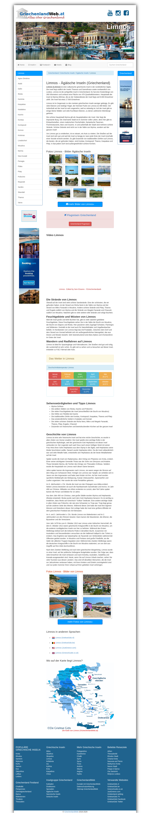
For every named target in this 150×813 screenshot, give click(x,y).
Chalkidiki (19, 787)
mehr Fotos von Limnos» (80, 622)
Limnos (49, 759)
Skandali (21, 192)
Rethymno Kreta (114, 764)
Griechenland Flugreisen (80, 224)
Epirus (18, 794)
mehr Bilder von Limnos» (80, 204)
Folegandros (82, 751)
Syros (79, 761)
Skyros (79, 769)
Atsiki (20, 84)
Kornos (20, 130)
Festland (45, 65)
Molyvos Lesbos (114, 774)
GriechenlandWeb (71, 812)
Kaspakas (22, 104)
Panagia (21, 161)
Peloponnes (20, 789)
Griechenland (53, 73)
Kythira (49, 766)
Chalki (79, 756)
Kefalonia (50, 761)
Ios (47, 764)
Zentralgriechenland (23, 792)
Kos (17, 769)
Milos (48, 751)
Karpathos (50, 771)
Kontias (21, 120)
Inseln (32, 65)
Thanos (21, 197)
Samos (18, 766)
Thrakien (19, 799)
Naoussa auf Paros (115, 761)
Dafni (20, 89)
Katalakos (22, 109)
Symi (79, 759)
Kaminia (21, 99)
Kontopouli (22, 125)
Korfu (18, 764)
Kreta (18, 754)
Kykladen (50, 784)
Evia (48, 769)
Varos (20, 203)
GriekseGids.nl (113, 784)
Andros (79, 766)
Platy (20, 172)
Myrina (20, 151)
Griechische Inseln (67, 73)
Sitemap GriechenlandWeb (87, 789)
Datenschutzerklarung (85, 787)
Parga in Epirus (114, 769)
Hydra (79, 774)
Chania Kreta (113, 759)
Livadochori (22, 140)
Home (21, 65)
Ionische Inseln (52, 797)
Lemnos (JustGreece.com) (64, 648)
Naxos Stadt (112, 766)
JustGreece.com (114, 792)
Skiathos (49, 754)
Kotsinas (21, 135)
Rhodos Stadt (113, 756)
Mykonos (19, 761)
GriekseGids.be (114, 787)
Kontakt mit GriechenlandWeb (88, 784)
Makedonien (20, 797)
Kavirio (20, 115)
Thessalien (20, 802)
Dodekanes (50, 787)
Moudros (21, 146)
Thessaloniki (112, 754)
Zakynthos (20, 771)
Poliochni (21, 177)
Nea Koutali (22, 156)
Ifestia (20, 94)
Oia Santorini (113, 771)
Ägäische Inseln (82, 73)
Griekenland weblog (115, 794)
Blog (68, 65)
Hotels (58, 65)
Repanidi (21, 182)
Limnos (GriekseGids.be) (63, 643)
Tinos (79, 764)
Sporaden (50, 789)
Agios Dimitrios (24, 78)
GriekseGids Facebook (116, 799)
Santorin (19, 759)
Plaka (20, 166)
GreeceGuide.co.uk (115, 789)
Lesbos (18, 776)
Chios (48, 774)
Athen (110, 751)
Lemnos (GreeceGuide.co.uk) (65, 653)
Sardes (20, 187)
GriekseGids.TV (114, 797)
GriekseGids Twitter (115, 802)
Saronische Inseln (53, 794)
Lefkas (18, 774)
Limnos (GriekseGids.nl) (63, 638)
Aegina (79, 771)
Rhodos (19, 756)
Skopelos (50, 756)
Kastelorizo (81, 754)
